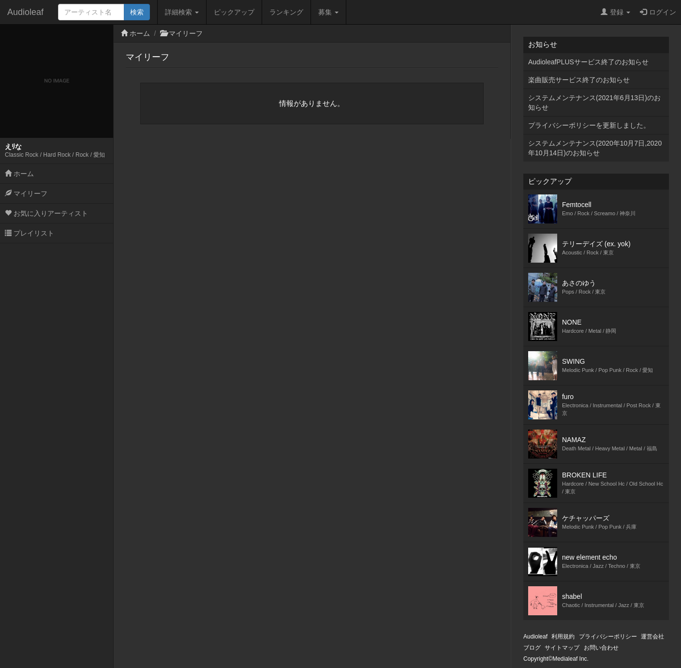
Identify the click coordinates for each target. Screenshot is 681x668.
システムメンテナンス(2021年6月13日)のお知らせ (594, 102)
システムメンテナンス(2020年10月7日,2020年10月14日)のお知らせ (595, 148)
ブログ (532, 647)
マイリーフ (26, 193)
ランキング (286, 12)
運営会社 (652, 636)
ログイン (658, 12)
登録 (615, 12)
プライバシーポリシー (608, 636)
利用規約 (563, 636)
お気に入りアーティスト (46, 213)
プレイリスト (29, 233)
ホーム (19, 174)
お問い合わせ (601, 647)
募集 (328, 12)
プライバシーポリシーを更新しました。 (589, 125)
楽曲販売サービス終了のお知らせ (579, 80)
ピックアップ (234, 12)
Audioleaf (25, 12)
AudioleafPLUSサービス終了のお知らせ (588, 62)
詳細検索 (182, 12)
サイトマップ (562, 647)
